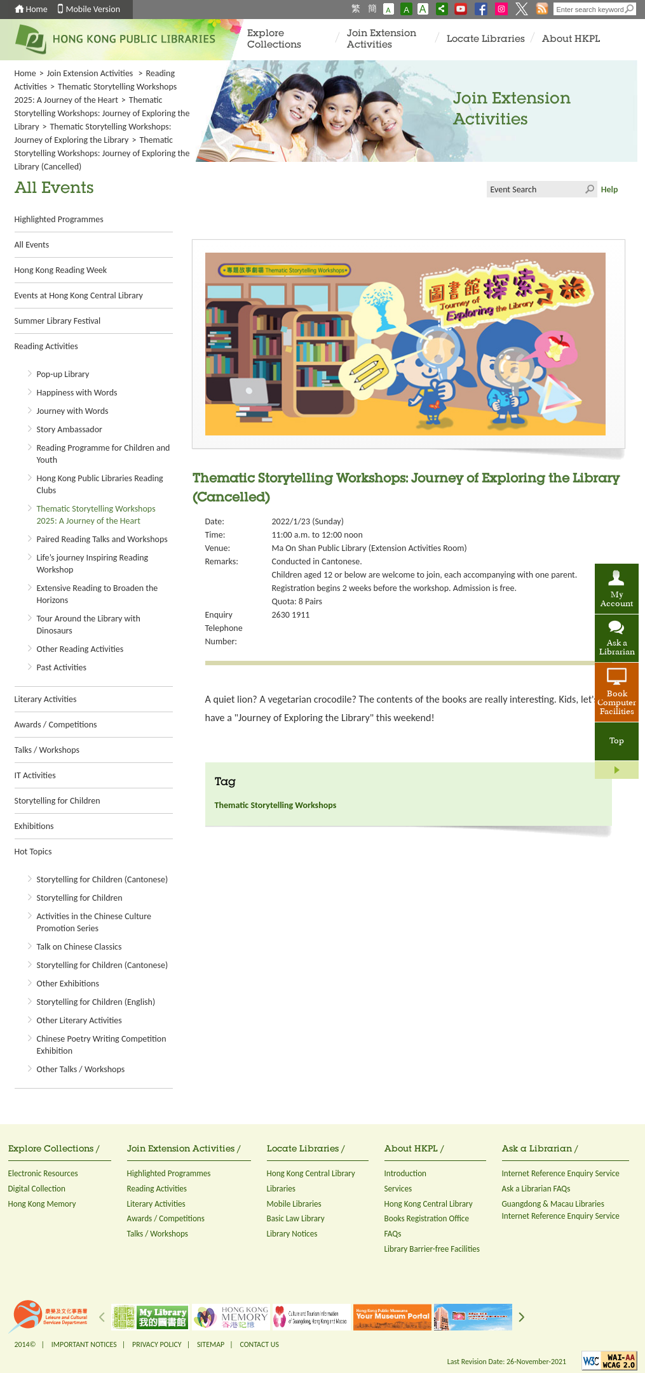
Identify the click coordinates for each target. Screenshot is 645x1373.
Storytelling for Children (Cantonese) (102, 879)
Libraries (281, 1188)
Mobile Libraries (294, 1203)
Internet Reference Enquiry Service (561, 1173)
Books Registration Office (427, 1218)
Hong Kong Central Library (311, 1173)
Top (616, 741)
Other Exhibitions (68, 983)
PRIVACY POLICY (157, 1344)
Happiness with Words (77, 392)
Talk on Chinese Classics (79, 946)
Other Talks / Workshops (81, 1069)
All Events (32, 244)
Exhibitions (34, 826)
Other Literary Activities (79, 1020)
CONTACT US (259, 1344)
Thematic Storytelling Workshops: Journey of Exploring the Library (102, 113)
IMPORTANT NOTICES (84, 1344)
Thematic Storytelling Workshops (276, 805)
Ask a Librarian (617, 648)
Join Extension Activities (381, 39)
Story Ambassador (69, 429)
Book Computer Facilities (616, 703)
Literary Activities (46, 699)
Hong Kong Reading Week (61, 270)
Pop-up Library (63, 374)
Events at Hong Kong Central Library (79, 295)
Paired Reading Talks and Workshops (102, 539)
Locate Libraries (486, 39)
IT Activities (35, 775)
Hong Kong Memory (42, 1203)
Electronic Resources (43, 1173)
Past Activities (61, 667)
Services (398, 1188)
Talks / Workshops (47, 750)
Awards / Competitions (56, 724)
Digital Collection (36, 1188)
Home (37, 9)
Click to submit (589, 189)
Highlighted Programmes (59, 219)
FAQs (393, 1233)
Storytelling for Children (57, 800)
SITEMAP (210, 1344)
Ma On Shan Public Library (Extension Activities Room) (369, 548)
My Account (617, 600)
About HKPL (571, 39)
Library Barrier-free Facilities (432, 1249)
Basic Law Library (296, 1218)
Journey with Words (73, 411)
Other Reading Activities (80, 649)
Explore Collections (274, 39)
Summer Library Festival (58, 320)
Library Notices (292, 1233)
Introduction (405, 1173)
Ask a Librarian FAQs (536, 1188)
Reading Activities (46, 346)
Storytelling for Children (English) (96, 1002)
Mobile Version (93, 9)
